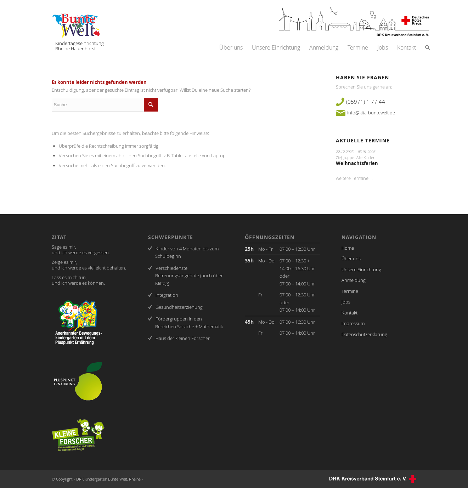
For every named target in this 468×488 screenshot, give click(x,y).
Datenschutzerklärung (364, 334)
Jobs (346, 302)
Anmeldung (354, 280)
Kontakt (349, 313)
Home (348, 248)
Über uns (351, 258)
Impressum (353, 323)
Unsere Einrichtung (361, 269)
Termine (350, 291)
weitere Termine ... (354, 178)
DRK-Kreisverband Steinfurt (372, 479)
